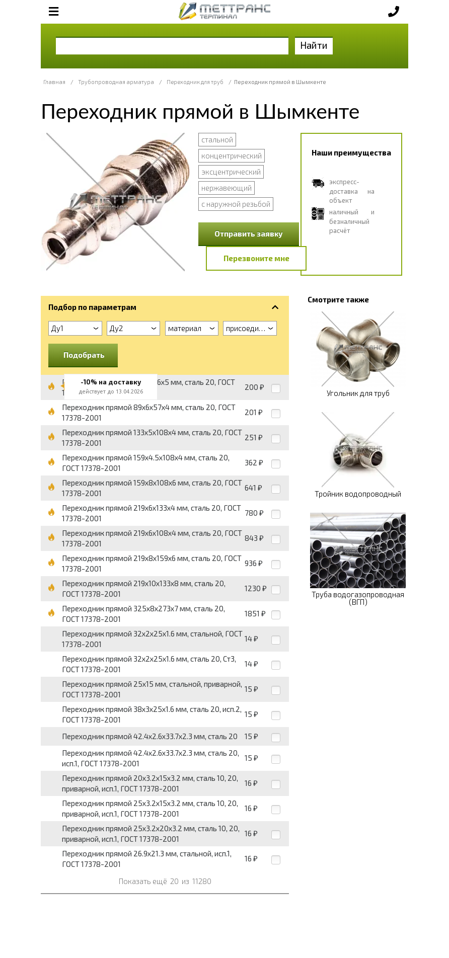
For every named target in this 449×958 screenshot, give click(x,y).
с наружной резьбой (235, 203)
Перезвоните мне (256, 258)
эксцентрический (231, 171)
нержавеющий (226, 187)
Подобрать (84, 354)
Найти (314, 45)
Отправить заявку (248, 233)
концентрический (231, 155)
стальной (217, 139)
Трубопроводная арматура (116, 81)
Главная (54, 81)
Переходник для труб (195, 81)
